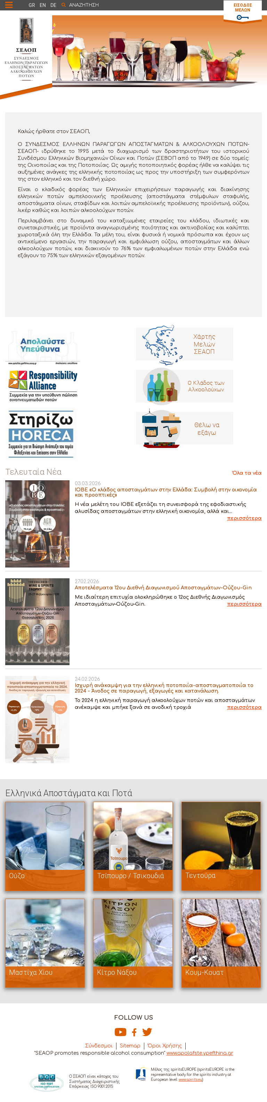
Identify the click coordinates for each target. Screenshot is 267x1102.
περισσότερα (244, 518)
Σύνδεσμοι (99, 1045)
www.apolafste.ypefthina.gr (200, 1053)
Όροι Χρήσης (165, 1045)
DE (53, 5)
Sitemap (130, 1045)
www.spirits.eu (190, 1079)
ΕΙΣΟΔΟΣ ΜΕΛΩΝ (243, 8)
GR (32, 5)
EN (43, 5)
